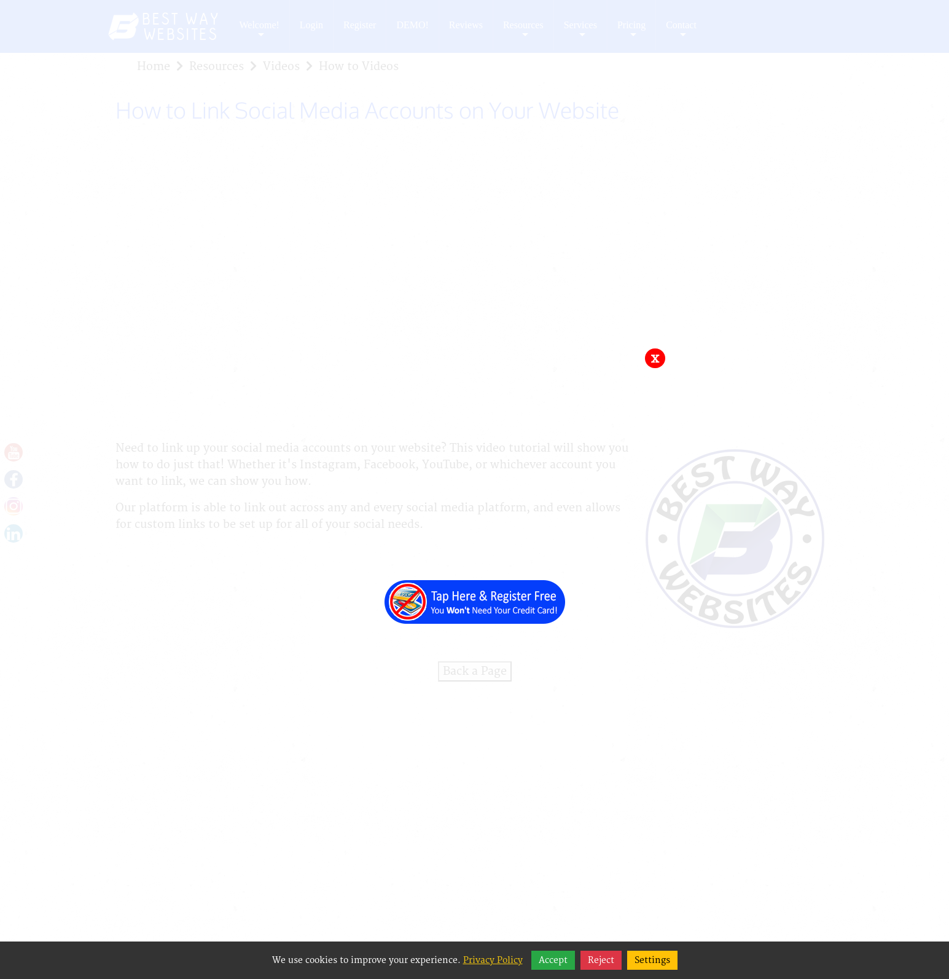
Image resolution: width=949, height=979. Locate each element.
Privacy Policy (493, 960)
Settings (652, 960)
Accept (553, 960)
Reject (601, 960)
